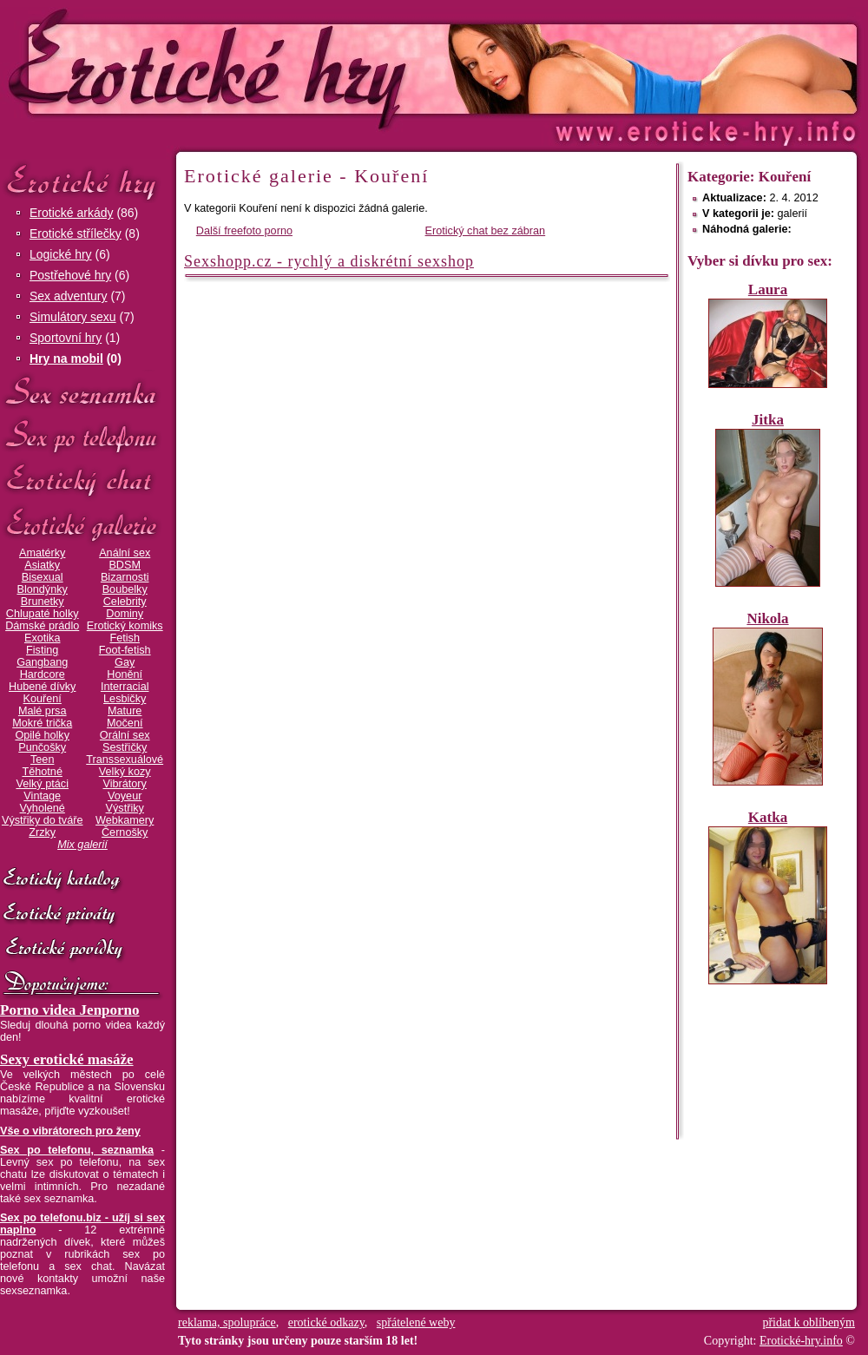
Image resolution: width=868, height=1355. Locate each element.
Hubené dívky (42, 687)
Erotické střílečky (76, 233)
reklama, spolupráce (227, 1322)
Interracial (125, 687)
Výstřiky (125, 808)
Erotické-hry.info (292, 68)
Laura (767, 289)
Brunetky (42, 601)
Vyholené (42, 808)
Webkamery (124, 820)
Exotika (42, 638)
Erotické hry (82, 181)
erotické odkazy (326, 1322)
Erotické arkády (71, 213)
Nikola (767, 618)
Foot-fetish (125, 650)
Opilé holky (42, 735)
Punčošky (42, 747)
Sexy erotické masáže (67, 1059)
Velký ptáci (42, 784)
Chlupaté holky (42, 614)
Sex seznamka (82, 392)
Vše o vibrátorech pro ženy (70, 1131)
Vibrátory (125, 784)
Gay (125, 662)
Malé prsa (42, 711)
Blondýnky (42, 589)
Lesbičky (124, 699)
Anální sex (124, 553)
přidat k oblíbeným (808, 1322)
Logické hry (61, 254)
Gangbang (42, 662)
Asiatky (42, 565)
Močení (125, 723)
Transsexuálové (124, 759)
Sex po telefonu (82, 436)
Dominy (124, 614)
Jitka (768, 419)
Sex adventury (69, 296)
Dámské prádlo (42, 626)
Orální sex (125, 735)
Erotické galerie (82, 525)
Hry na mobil (66, 358)
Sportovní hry (66, 338)
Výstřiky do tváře (42, 820)
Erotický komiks (125, 626)
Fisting (42, 650)
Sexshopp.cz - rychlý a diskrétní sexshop (329, 261)
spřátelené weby (416, 1322)
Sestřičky (124, 747)
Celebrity (125, 601)
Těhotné (42, 772)
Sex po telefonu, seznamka (77, 1150)
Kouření (42, 699)
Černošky (125, 832)
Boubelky (125, 589)
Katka (767, 817)
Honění (124, 674)
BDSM (124, 565)
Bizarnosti (125, 577)
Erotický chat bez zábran (485, 231)
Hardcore (42, 674)
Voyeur (124, 796)
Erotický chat (82, 480)
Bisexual (42, 577)
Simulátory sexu (73, 317)
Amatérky (42, 553)
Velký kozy (125, 772)
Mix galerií (82, 845)
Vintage (42, 796)
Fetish (124, 638)
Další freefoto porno (244, 231)
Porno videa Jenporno (70, 1010)
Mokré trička (42, 723)
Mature (124, 711)
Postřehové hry (70, 275)
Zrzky (42, 832)
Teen (42, 759)
